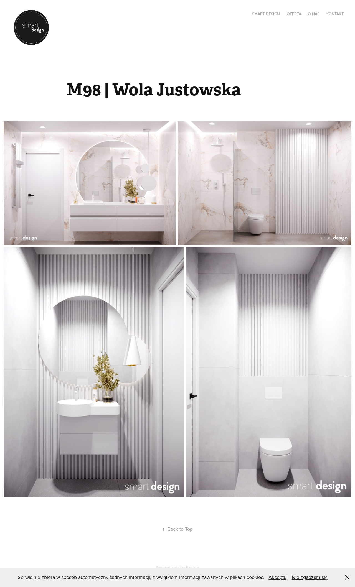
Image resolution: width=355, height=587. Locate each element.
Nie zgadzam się (309, 577)
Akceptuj (278, 577)
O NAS (314, 14)
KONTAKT (335, 14)
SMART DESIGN (266, 14)
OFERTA (294, 14)
